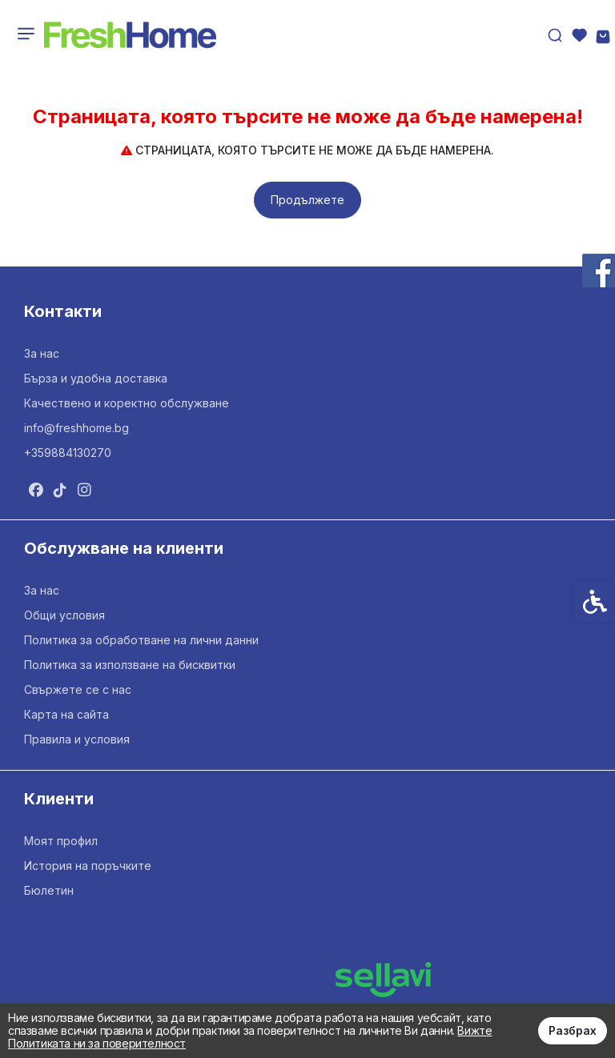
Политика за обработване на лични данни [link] (141, 640)
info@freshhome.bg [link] (76, 428)
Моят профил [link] (61, 841)
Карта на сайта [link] (66, 714)
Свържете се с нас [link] (77, 689)
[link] (130, 35)
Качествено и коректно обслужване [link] (126, 403)
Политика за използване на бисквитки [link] (129, 664)
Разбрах (573, 1030)
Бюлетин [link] (49, 890)
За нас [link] (41, 353)
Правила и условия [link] (77, 739)
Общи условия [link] (64, 615)
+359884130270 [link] (67, 452)
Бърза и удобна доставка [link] (95, 378)
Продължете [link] (307, 199)
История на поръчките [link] (87, 865)
